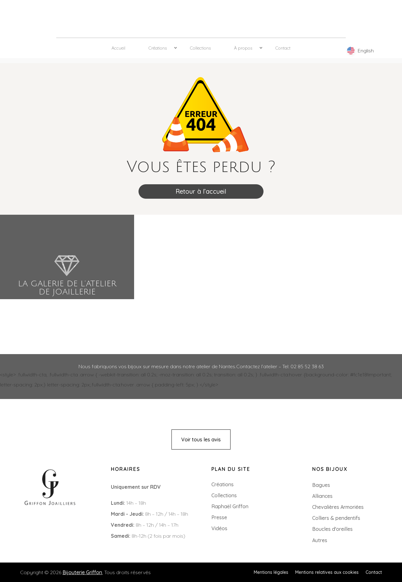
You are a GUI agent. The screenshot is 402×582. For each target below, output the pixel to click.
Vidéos (219, 528)
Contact (283, 48)
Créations (158, 48)
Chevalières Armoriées (338, 507)
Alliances (322, 496)
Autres (319, 540)
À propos (243, 48)
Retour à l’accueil (201, 191)
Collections (200, 48)
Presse (219, 517)
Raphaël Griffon (229, 506)
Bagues (321, 485)
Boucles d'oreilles (332, 529)
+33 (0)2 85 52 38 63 (33, 520)
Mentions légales (271, 571)
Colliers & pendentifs (336, 518)
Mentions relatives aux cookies (327, 571)
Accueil (118, 48)
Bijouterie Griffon (82, 572)
